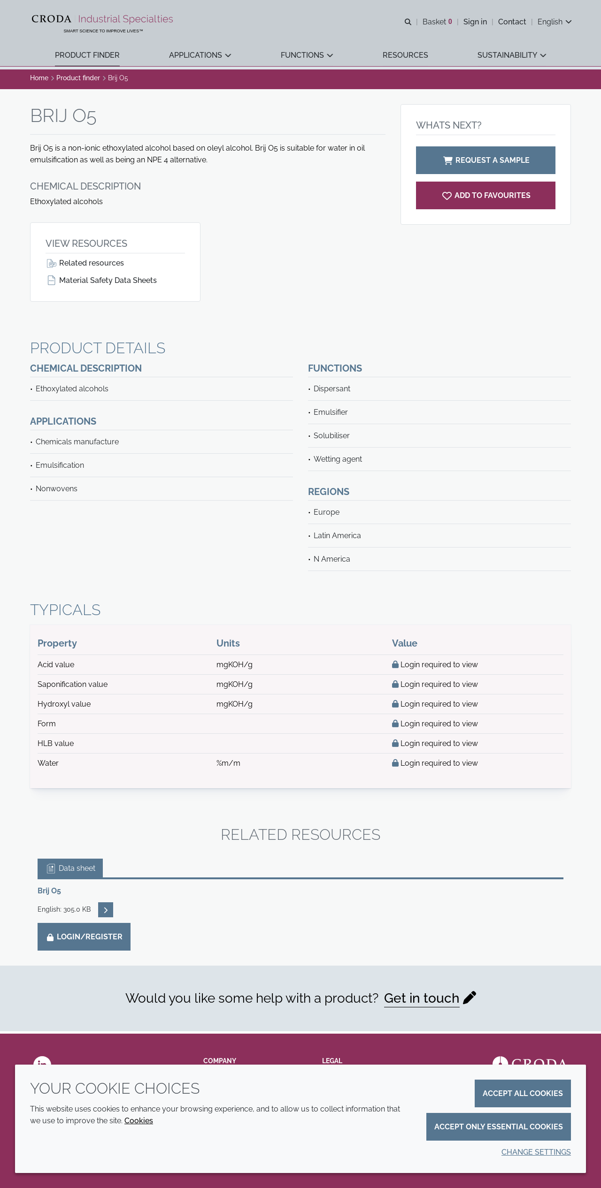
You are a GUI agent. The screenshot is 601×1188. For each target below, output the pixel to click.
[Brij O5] (485, 198)
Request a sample (486, 162)
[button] (87, 56)
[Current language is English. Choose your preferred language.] (554, 22)
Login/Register (84, 939)
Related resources (85, 265)
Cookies (138, 1120)
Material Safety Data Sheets (101, 282)
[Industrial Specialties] (104, 20)
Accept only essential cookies (498, 1126)
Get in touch (422, 1000)
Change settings (536, 1152)
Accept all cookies (523, 1093)
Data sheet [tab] (70, 870)
